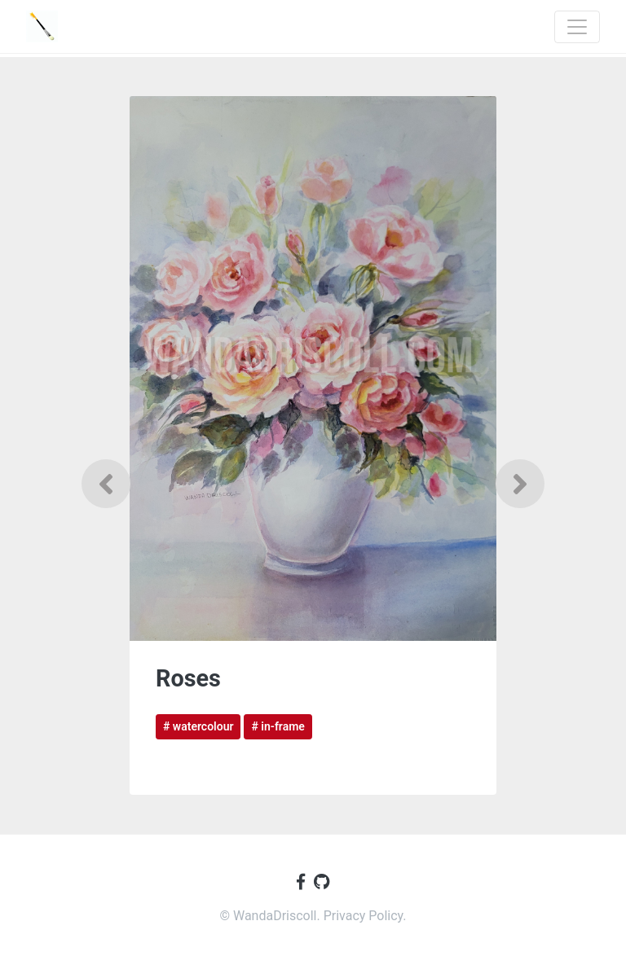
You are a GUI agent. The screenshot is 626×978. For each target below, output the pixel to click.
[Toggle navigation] (577, 27)
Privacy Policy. (365, 915)
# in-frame (277, 726)
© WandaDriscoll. (271, 915)
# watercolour (198, 726)
